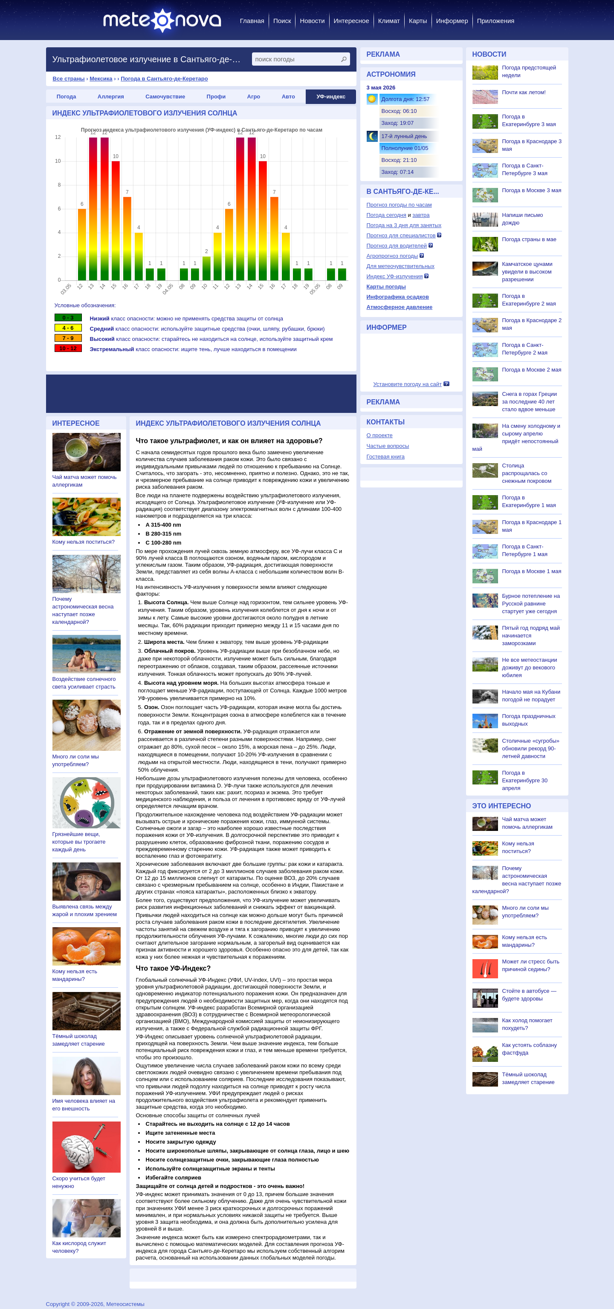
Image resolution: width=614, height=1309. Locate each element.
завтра (420, 215)
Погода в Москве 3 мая (532, 190)
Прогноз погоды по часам (399, 205)
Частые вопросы (388, 446)
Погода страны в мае (529, 239)
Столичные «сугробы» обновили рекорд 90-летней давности (531, 748)
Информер (452, 20)
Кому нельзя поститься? (83, 542)
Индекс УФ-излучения (395, 276)
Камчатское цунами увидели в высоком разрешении (527, 272)
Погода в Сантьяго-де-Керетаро (164, 78)
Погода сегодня (386, 215)
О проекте (380, 435)
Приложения (496, 20)
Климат (389, 20)
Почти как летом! (524, 92)
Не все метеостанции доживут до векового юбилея (529, 667)
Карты (418, 20)
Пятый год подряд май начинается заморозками (531, 635)
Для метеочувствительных (400, 266)
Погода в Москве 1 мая (532, 571)
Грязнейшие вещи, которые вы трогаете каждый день (79, 842)
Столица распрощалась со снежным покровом (527, 473)
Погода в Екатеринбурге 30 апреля (525, 780)
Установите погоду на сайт (407, 384)
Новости (312, 20)
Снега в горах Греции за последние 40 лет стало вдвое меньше (529, 401)
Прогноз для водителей (397, 245)
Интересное (351, 20)
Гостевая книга (386, 456)
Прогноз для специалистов (401, 235)
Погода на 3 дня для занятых (404, 225)
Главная (252, 20)
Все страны (69, 78)
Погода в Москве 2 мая (532, 369)
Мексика (101, 78)
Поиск (282, 20)
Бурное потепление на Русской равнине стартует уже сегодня (531, 603)
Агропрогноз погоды (392, 256)
